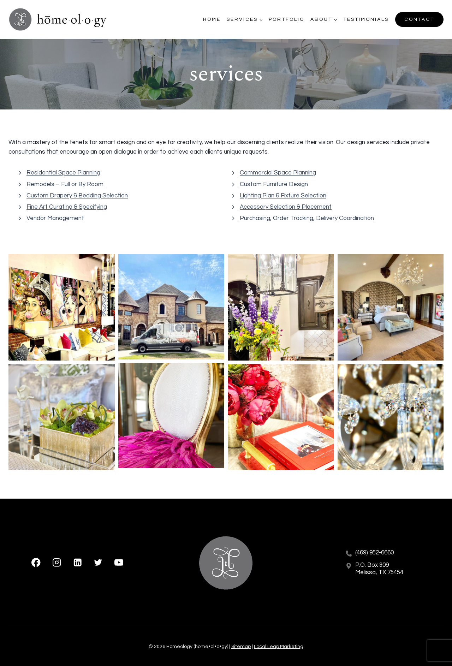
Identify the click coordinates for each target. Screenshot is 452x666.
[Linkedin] (78, 563)
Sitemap (241, 646)
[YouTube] (119, 563)
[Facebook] (36, 563)
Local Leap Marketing (278, 646)
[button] (61, 307)
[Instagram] (57, 563)
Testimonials (366, 19)
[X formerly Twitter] (98, 563)
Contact (419, 19)
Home (212, 19)
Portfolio (286, 19)
